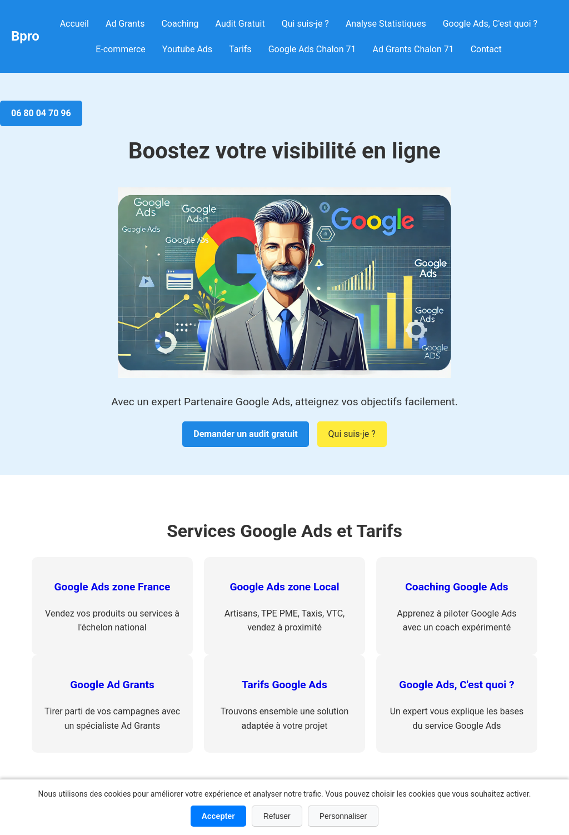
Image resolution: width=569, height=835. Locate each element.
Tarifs (240, 49)
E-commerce (121, 49)
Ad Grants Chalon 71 (413, 49)
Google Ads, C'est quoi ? (490, 23)
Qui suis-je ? (305, 23)
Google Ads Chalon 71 (312, 49)
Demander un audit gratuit (245, 434)
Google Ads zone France (112, 586)
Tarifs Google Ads (284, 684)
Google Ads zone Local (284, 586)
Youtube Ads (187, 49)
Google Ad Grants (112, 684)
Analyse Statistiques (386, 23)
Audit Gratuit (240, 23)
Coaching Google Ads (456, 586)
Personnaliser (343, 816)
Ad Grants (125, 23)
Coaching (179, 23)
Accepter (218, 816)
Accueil (74, 23)
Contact (486, 49)
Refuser (277, 816)
